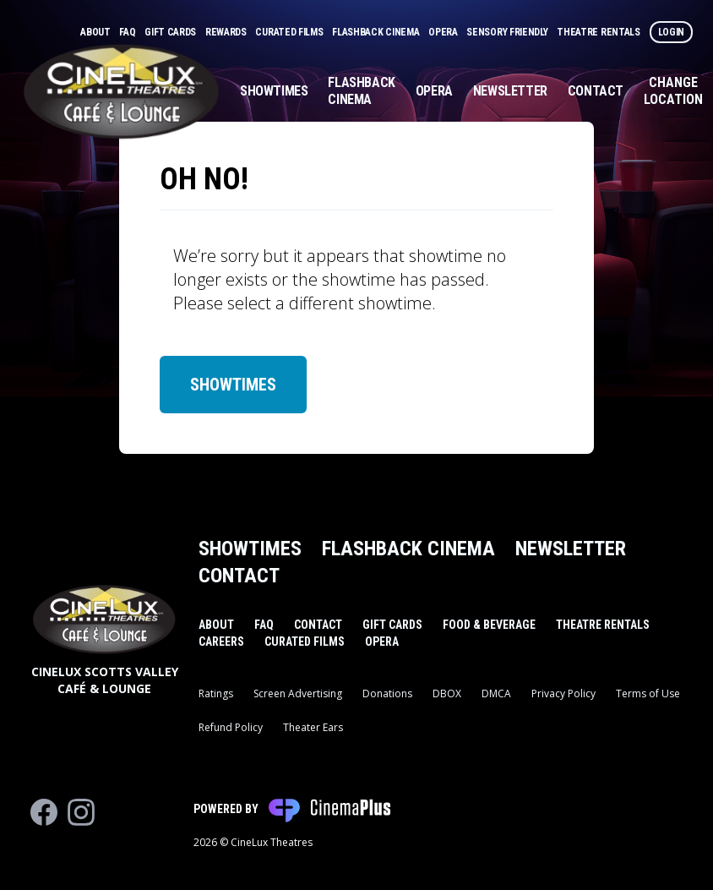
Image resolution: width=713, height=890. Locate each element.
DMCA (496, 693)
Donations (387, 693)
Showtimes (274, 91)
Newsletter (510, 91)
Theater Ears (313, 727)
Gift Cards (171, 32)
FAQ (128, 32)
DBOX (447, 693)
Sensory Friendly (508, 32)
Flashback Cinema (377, 32)
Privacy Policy (563, 693)
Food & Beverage (489, 624)
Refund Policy (231, 727)
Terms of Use (648, 693)
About (96, 32)
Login (671, 32)
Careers (221, 641)
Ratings (216, 693)
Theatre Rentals (599, 32)
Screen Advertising (297, 693)
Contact (595, 91)
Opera (444, 32)
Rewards (227, 32)
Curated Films (290, 32)
